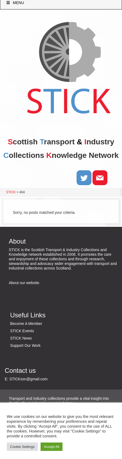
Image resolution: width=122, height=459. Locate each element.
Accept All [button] (51, 447)
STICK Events (22, 331)
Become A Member (26, 323)
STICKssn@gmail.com (28, 379)
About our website (24, 283)
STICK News (21, 338)
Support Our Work (25, 345)
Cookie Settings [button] (22, 447)
